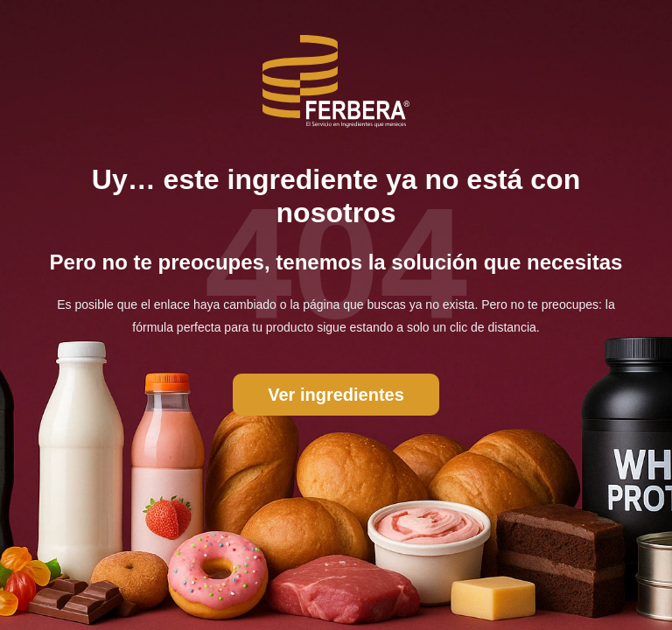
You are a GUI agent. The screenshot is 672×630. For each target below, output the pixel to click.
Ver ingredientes (336, 394)
